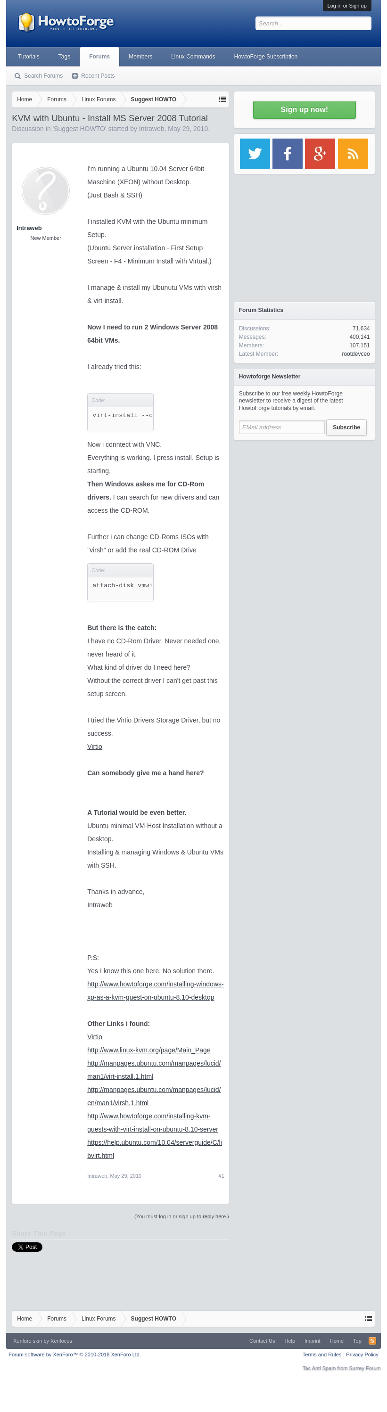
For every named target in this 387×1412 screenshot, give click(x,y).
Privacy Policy (362, 1354)
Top (357, 1341)
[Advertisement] (304, 504)
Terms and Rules (322, 1354)
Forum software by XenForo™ (74, 1354)
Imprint (313, 1341)
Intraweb (152, 128)
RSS (372, 1341)
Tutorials (29, 56)
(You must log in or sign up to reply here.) (181, 1216)
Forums (99, 56)
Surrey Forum (365, 1368)
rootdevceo (356, 354)
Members (140, 56)
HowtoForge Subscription (266, 56)
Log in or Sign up (347, 5)
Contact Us (262, 1341)
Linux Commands (193, 56)
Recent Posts (98, 76)
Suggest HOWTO (79, 128)
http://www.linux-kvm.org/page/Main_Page (148, 1050)
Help (289, 1341)
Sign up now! (304, 110)
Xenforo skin (27, 1341)
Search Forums (43, 76)
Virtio (94, 746)
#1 (221, 1176)
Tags (64, 56)
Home (337, 1341)
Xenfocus (61, 1341)
